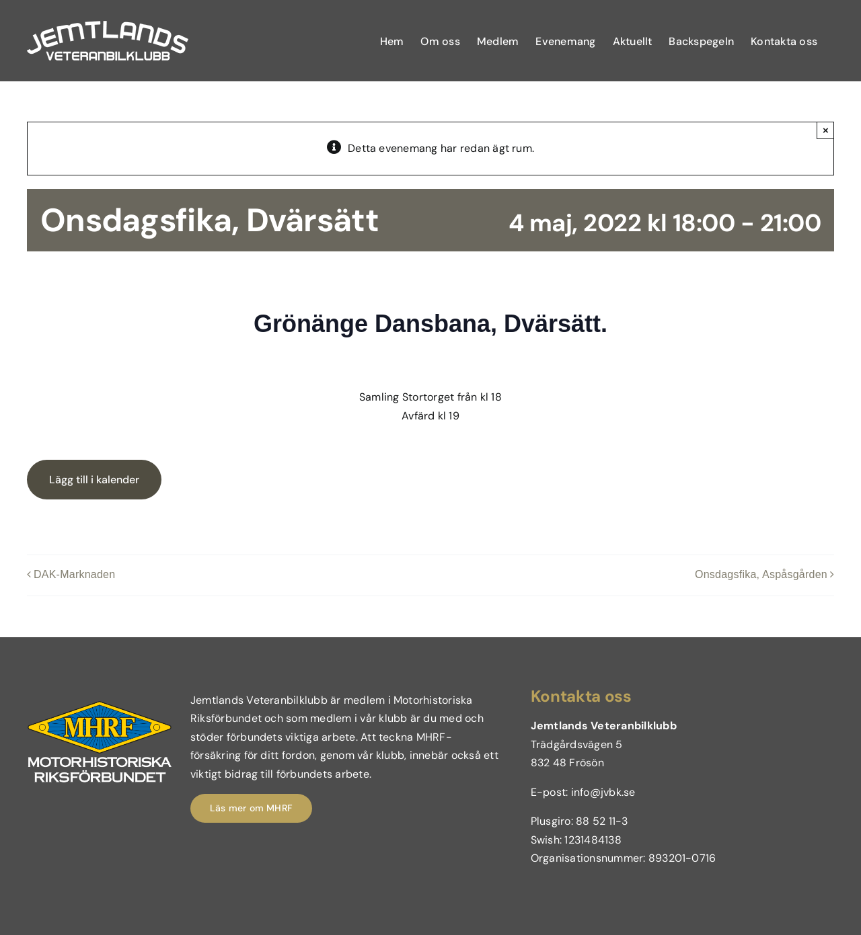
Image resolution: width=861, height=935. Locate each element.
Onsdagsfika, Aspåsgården (761, 575)
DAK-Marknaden (74, 575)
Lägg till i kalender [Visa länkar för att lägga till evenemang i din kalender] (94, 479)
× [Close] (826, 130)
